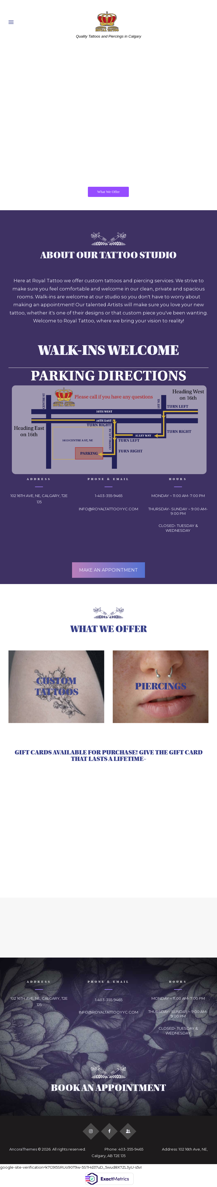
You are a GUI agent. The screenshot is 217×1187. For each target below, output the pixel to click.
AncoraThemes (23, 1149)
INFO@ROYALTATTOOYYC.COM (108, 509)
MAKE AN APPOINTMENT (108, 570)
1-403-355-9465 (108, 495)
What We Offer (108, 192)
